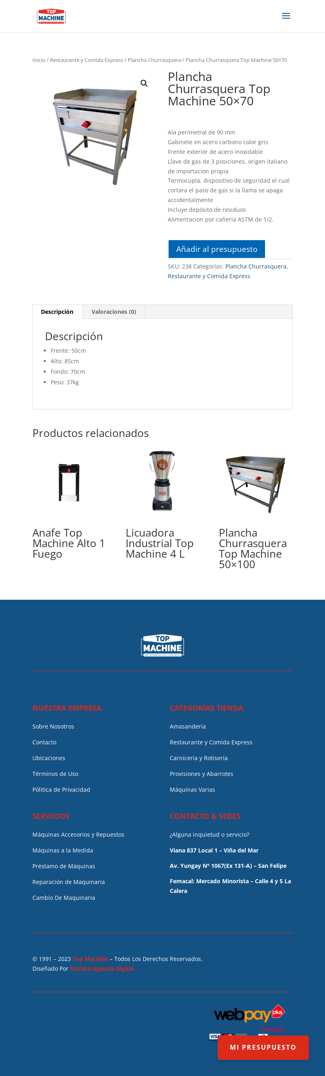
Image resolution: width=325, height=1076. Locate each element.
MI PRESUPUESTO (263, 1047)
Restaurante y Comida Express (86, 60)
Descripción (57, 311)
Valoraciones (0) (114, 311)
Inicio (38, 60)
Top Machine (90, 959)
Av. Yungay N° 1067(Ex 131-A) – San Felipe (228, 865)
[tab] (57, 312)
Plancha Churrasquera (154, 60)
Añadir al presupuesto (216, 248)
